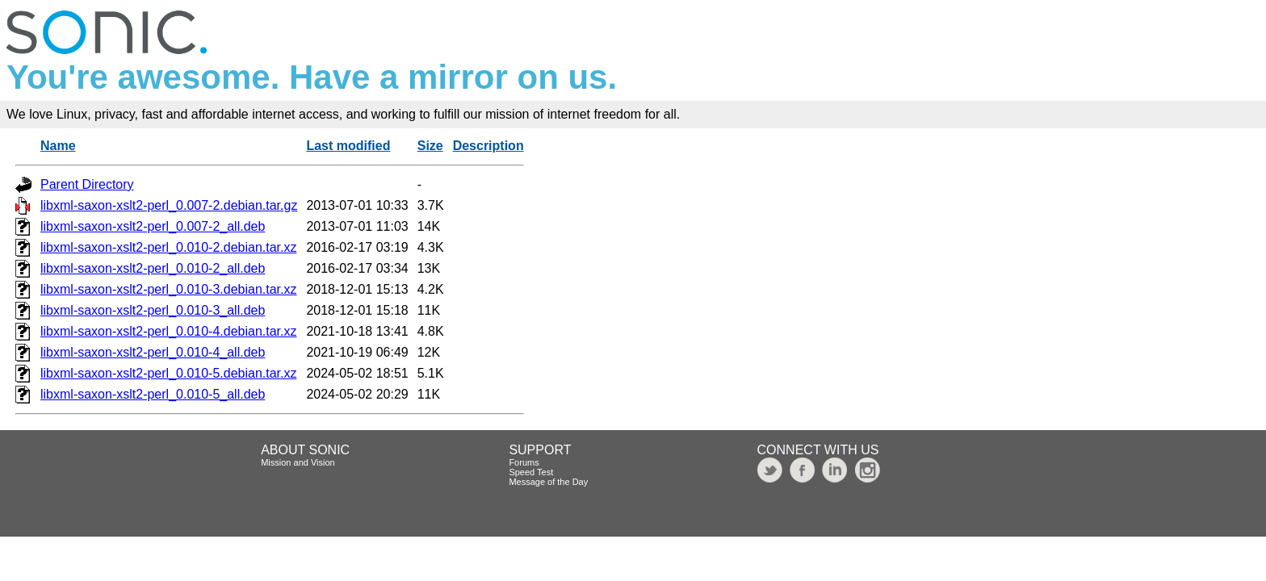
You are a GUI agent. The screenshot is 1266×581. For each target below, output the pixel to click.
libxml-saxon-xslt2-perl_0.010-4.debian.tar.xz (168, 331)
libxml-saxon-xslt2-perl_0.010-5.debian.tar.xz (168, 373)
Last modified (348, 146)
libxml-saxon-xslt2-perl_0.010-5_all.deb (152, 394)
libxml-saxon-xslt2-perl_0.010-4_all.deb (152, 352)
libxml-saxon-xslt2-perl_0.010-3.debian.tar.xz (168, 289)
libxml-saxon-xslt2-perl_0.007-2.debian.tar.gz (168, 205)
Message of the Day (548, 482)
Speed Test (531, 472)
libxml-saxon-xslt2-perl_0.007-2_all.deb (152, 226)
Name (58, 146)
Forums (524, 462)
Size (430, 146)
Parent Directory (87, 184)
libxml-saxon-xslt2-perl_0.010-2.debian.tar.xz (168, 247)
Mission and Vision (298, 462)
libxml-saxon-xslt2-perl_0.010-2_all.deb (152, 268)
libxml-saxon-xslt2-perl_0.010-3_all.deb (152, 310)
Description (488, 146)
